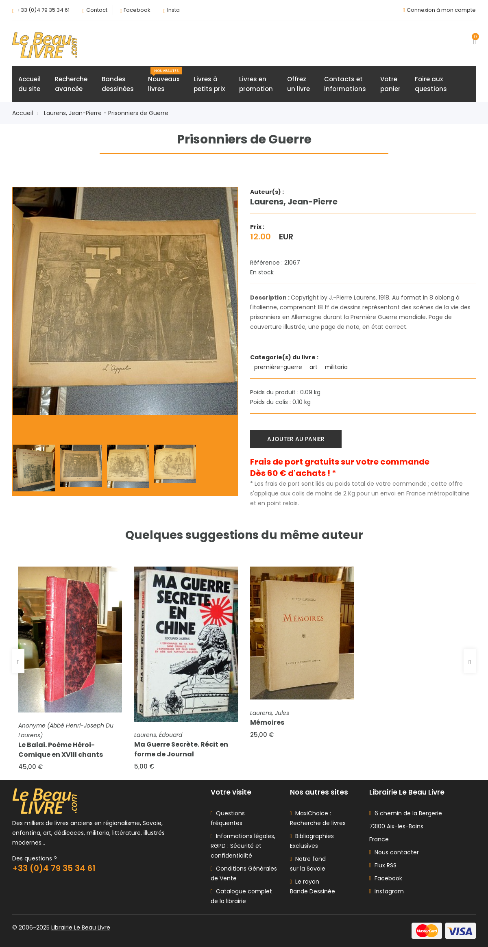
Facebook (137, 10)
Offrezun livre (298, 84)
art (314, 367)
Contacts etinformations (345, 84)
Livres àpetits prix (209, 84)
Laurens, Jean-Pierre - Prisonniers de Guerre (106, 113)
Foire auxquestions (431, 84)
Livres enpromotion (256, 84)
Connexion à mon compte (441, 10)
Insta (173, 10)
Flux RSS (382, 865)
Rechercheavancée (71, 84)
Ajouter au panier (296, 439)
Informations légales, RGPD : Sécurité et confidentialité (243, 846)
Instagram (386, 891)
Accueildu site (29, 84)
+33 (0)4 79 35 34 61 (43, 10)
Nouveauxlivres (165, 80)
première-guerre (279, 367)
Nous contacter (394, 852)
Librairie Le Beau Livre (80, 927)
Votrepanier (390, 84)
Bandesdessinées (118, 84)
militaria (337, 367)
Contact (96, 10)
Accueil (25, 113)
